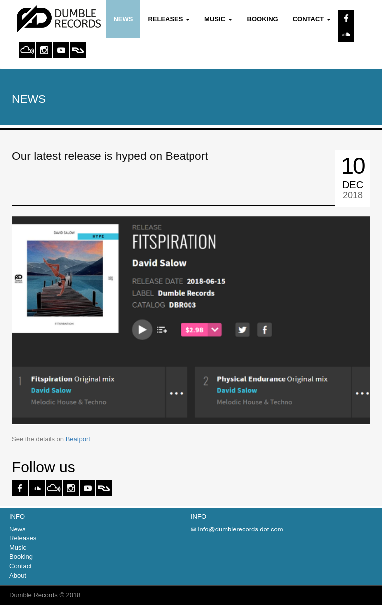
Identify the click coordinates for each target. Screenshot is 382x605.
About (17, 575)
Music (17, 547)
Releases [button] (169, 19)
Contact (20, 566)
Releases (22, 538)
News (123, 19)
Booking (262, 19)
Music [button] (218, 19)
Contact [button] (312, 19)
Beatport (78, 439)
